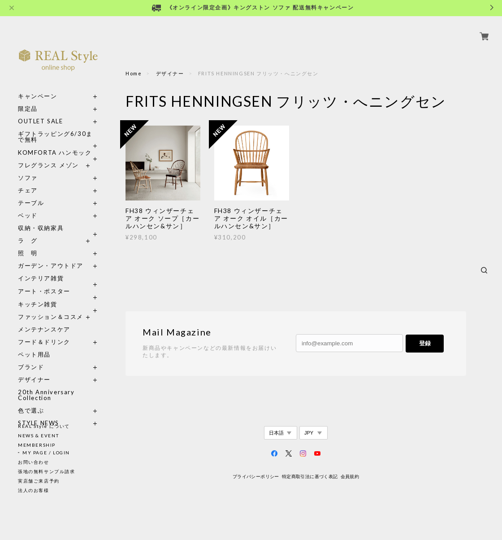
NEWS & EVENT (38, 435)
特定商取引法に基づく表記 (310, 476)
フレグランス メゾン (48, 155)
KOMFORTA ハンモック (54, 142)
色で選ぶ (31, 400)
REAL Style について (44, 426)
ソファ (44, 167)
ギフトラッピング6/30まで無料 (55, 126)
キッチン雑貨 (58, 294)
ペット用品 (34, 344)
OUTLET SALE (40, 111)
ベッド (28, 205)
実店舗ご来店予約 (39, 480)
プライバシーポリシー (256, 476)
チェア (31, 180)
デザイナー (34, 369)
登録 (425, 343)
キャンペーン (37, 86)
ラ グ (28, 230)
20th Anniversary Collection (46, 385)
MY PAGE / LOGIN (46, 452)
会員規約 (350, 476)
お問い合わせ (33, 462)
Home (134, 73)
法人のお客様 (33, 490)
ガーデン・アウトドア (50, 255)
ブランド (31, 357)
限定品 (28, 98)
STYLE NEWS (38, 413)
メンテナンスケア (44, 319)
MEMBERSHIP (37, 445)
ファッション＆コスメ (50, 306)
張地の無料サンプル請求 (46, 471)
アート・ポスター (58, 281)
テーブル (31, 193)
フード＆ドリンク (44, 332)
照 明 (28, 243)
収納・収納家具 (58, 218)
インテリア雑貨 (58, 268)
